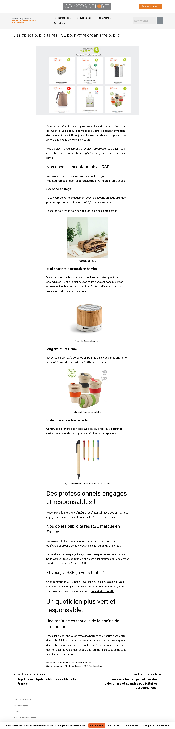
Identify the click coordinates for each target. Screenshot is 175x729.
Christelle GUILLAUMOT (82, 662)
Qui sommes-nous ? (22, 699)
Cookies (17, 711)
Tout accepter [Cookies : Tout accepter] (97, 725)
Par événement (85, 18)
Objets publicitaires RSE (76, 666)
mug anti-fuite (118, 357)
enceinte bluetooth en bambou (71, 286)
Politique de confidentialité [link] (156, 725)
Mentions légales (21, 705)
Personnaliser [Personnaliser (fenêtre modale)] (131, 725)
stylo (96, 428)
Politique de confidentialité (25, 717)
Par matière (105, 18)
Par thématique (63, 18)
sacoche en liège (105, 197)
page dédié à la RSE (102, 591)
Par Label (60, 23)
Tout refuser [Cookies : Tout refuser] (114, 725)
